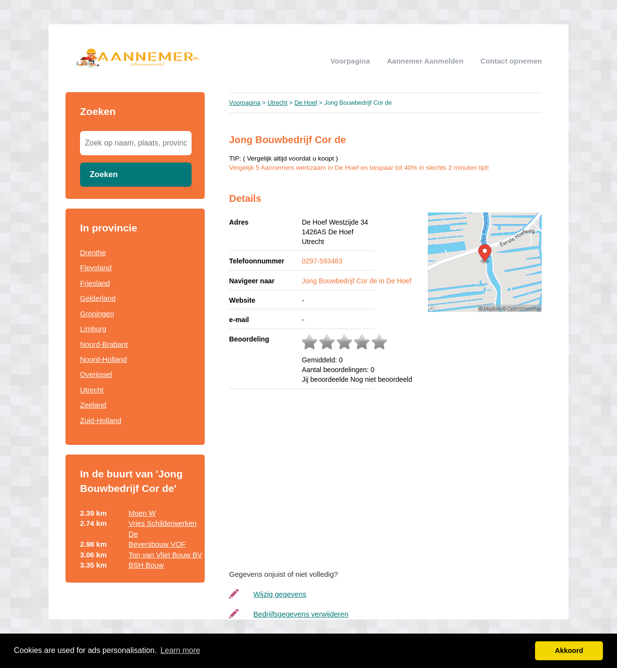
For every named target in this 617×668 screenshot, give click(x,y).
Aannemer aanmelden (425, 61)
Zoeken (104, 174)
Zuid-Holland (100, 420)
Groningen (97, 314)
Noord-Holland (103, 359)
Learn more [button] (180, 650)
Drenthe (93, 252)
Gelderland (97, 298)
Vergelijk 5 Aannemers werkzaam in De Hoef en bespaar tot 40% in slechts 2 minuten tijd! (359, 167)
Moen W (142, 513)
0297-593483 (322, 261)
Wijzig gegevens (279, 594)
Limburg (93, 329)
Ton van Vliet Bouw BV (165, 555)
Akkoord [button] (569, 650)
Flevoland (96, 267)
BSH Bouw (146, 565)
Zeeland (93, 405)
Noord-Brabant (104, 344)
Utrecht (91, 390)
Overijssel (96, 374)
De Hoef (305, 102)
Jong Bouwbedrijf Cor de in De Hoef (356, 281)
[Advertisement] (395, 477)
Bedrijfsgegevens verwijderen (300, 614)
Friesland (95, 283)
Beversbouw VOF (157, 544)
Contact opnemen (511, 61)
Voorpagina (350, 61)
